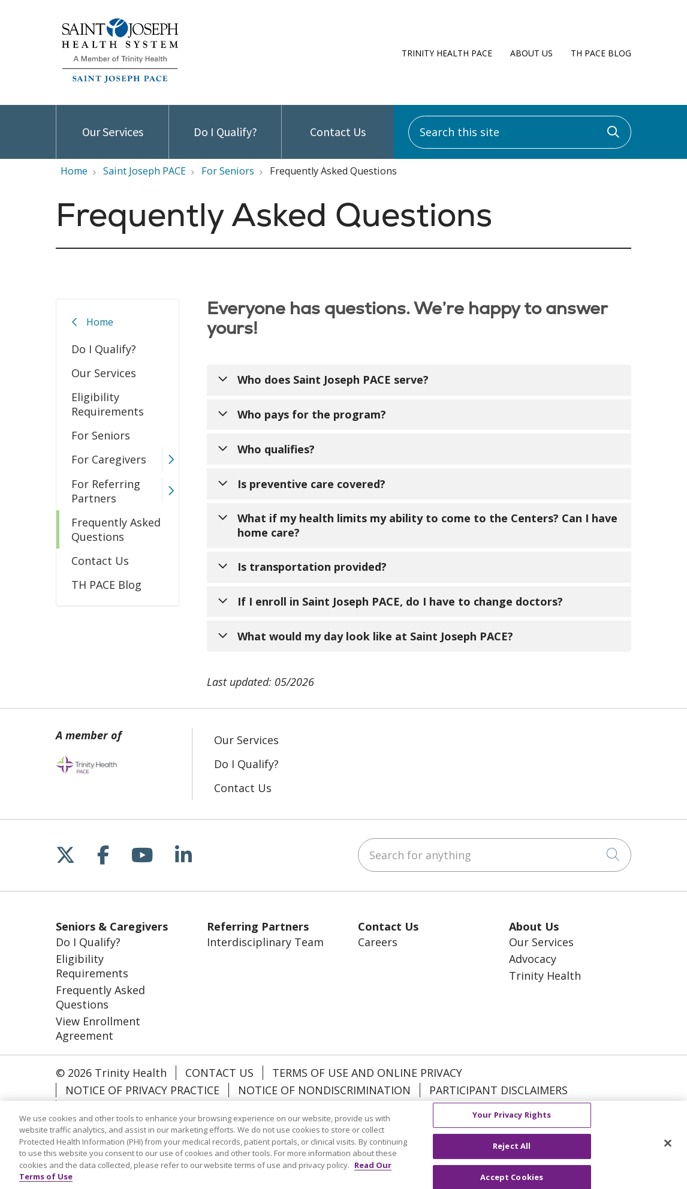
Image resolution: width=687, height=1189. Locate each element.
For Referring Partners (105, 491)
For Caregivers (108, 459)
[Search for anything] (494, 855)
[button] (170, 459)
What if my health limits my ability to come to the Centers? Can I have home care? (427, 525)
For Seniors (100, 435)
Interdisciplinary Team (265, 942)
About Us (531, 53)
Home (99, 322)
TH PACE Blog (601, 53)
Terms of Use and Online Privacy (367, 1072)
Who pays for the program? (311, 414)
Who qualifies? (276, 449)
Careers (377, 942)
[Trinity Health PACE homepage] (120, 83)
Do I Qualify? (225, 122)
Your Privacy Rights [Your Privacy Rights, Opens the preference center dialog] (511, 1120)
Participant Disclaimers (498, 1090)
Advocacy (532, 959)
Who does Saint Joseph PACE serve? (333, 379)
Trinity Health (545, 975)
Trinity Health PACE (447, 53)
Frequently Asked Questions (116, 529)
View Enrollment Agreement (98, 1028)
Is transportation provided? (312, 566)
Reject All (512, 1150)
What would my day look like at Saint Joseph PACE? (375, 636)
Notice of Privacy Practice (142, 1090)
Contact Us (337, 122)
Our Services (112, 122)
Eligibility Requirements (107, 404)
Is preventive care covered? (311, 484)
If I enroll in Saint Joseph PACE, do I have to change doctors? (400, 601)
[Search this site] (519, 132)
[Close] (668, 1148)
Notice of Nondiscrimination (324, 1090)
